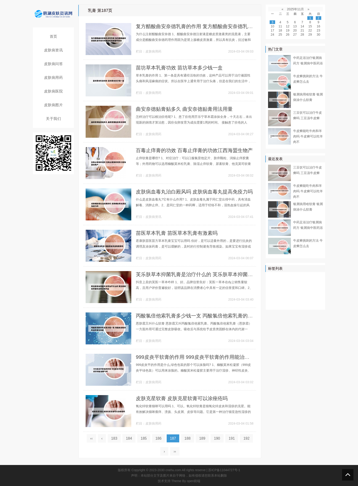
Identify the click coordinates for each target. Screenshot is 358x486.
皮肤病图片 (53, 105)
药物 (295, 283)
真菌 (305, 283)
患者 (272, 283)
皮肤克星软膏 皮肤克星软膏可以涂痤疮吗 (182, 398)
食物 (305, 297)
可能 (315, 290)
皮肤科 (293, 290)
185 (144, 438)
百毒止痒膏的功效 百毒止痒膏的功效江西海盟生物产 (194, 150)
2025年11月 (295, 9)
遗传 (302, 303)
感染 (295, 297)
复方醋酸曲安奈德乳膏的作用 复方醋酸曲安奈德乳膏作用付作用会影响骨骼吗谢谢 (227, 26)
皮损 (305, 290)
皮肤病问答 (53, 64)
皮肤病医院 (53, 91)
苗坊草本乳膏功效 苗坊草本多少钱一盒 (179, 68)
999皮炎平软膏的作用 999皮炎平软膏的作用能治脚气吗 (198, 357)
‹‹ (91, 438)
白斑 (272, 303)
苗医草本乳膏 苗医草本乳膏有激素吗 (177, 233)
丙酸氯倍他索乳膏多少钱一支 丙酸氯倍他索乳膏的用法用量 (202, 316)
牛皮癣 (297, 277)
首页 (53, 36)
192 (246, 438)
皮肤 (318, 277)
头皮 (315, 297)
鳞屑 (272, 290)
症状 (285, 297)
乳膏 (282, 303)
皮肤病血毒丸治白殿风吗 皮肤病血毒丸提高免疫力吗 (194, 192)
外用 (311, 303)
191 (232, 438)
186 (158, 438)
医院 (308, 277)
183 (114, 438)
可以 (315, 283)
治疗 (285, 277)
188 (187, 438)
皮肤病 (284, 283)
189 (202, 438)
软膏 (282, 290)
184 (129, 438)
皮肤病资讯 (53, 50)
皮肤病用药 (53, 77)
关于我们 (53, 119)
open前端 (193, 481)
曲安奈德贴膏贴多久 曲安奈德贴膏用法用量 (184, 109)
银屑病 (274, 277)
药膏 (292, 303)
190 (217, 438)
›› (175, 451)
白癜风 (274, 297)
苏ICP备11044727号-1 (224, 470)
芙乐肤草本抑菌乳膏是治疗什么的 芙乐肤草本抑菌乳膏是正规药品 (209, 274)
